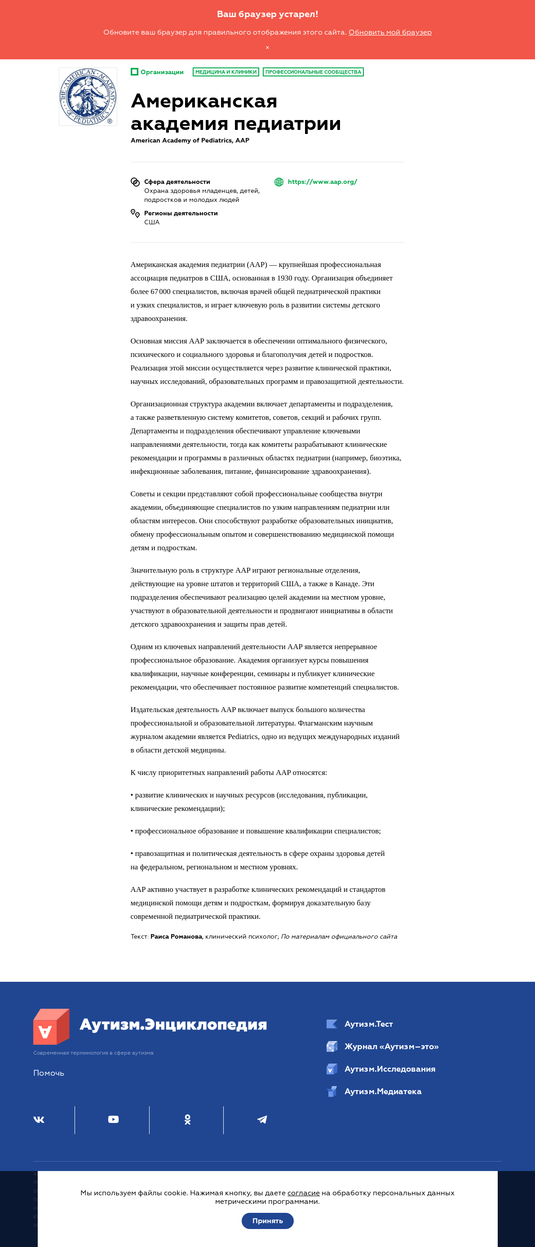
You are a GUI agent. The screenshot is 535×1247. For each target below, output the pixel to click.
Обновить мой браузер (390, 32)
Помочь (48, 1073)
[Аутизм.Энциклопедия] (150, 1042)
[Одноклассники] (187, 1120)
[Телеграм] (262, 1120)
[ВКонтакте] (38, 1120)
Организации (157, 72)
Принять (267, 1220)
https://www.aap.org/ (322, 182)
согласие (303, 1193)
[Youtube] (113, 1120)
